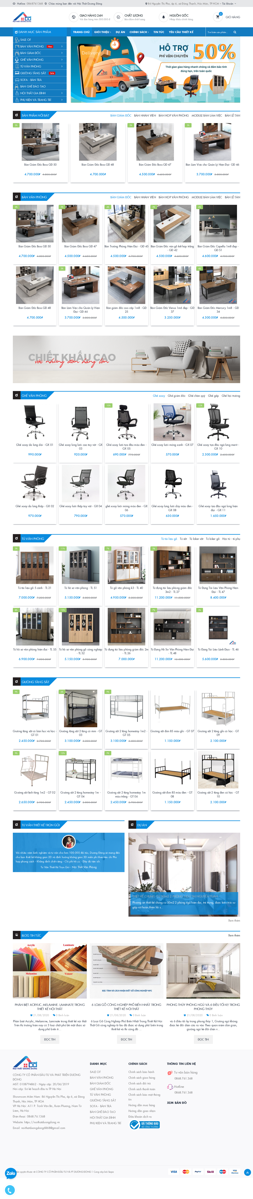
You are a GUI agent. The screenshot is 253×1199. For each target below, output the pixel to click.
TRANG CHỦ (81, 32)
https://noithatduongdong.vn (42, 1167)
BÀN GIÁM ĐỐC (41, 53)
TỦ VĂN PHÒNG (41, 66)
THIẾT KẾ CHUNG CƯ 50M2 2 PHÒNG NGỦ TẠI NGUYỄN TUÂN (175, 941)
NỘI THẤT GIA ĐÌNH (41, 93)
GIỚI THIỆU (102, 32)
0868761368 (35, 3)
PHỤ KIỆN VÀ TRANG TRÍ (41, 100)
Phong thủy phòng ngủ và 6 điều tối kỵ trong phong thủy (203, 1051)
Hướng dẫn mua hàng (141, 1150)
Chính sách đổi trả (139, 1128)
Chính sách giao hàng (141, 1122)
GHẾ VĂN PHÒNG (41, 60)
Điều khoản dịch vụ (140, 1161)
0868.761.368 (184, 1123)
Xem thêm (234, 965)
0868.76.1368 (36, 1161)
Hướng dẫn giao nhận (141, 1155)
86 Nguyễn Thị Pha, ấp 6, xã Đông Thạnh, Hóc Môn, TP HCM (184, 3)
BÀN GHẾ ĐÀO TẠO (33, 86)
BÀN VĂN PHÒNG (41, 46)
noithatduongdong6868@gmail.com (43, 1172)
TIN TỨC (159, 32)
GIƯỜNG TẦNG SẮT (38, 73)
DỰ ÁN (120, 32)
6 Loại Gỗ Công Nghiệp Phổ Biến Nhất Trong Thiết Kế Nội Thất (126, 1051)
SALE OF (25, 40)
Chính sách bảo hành (141, 1116)
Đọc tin (49, 1084)
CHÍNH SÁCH (139, 32)
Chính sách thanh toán (141, 1134)
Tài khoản (227, 3)
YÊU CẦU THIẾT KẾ (181, 32)
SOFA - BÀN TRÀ (31, 80)
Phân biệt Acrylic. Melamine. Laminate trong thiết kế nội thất (50, 1051)
